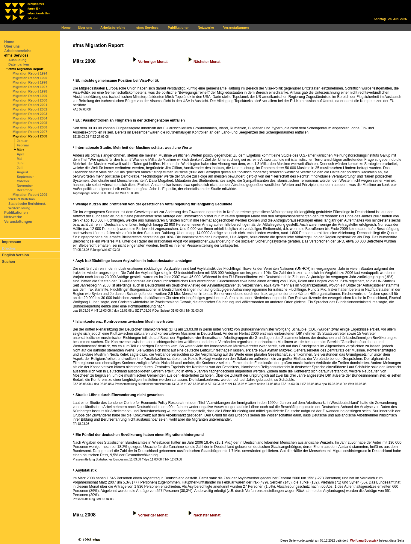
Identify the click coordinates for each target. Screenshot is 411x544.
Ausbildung (17, 60)
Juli (19, 167)
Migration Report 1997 (30, 87)
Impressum (11, 242)
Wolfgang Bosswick (364, 540)
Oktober (23, 181)
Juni (20, 163)
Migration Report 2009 (30, 194)
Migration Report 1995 (30, 78)
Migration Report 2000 (30, 100)
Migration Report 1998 (30, 91)
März (20, 149)
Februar (23, 145)
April (20, 154)
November (25, 185)
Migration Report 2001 (30, 105)
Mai (19, 158)
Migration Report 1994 (30, 73)
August (22, 172)
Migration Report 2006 (30, 127)
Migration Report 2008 (30, 136)
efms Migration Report (25, 69)
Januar (22, 141)
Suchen (8, 262)
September (25, 176)
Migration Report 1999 (30, 96)
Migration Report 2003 (30, 114)
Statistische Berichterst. (27, 203)
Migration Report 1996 (30, 82)
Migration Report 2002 (30, 109)
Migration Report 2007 (30, 132)
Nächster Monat (207, 62)
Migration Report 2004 (30, 118)
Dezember (25, 190)
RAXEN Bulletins (21, 199)
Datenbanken (18, 64)
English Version (15, 255)
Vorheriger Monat (152, 62)
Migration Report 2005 (30, 123)
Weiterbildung (19, 208)
